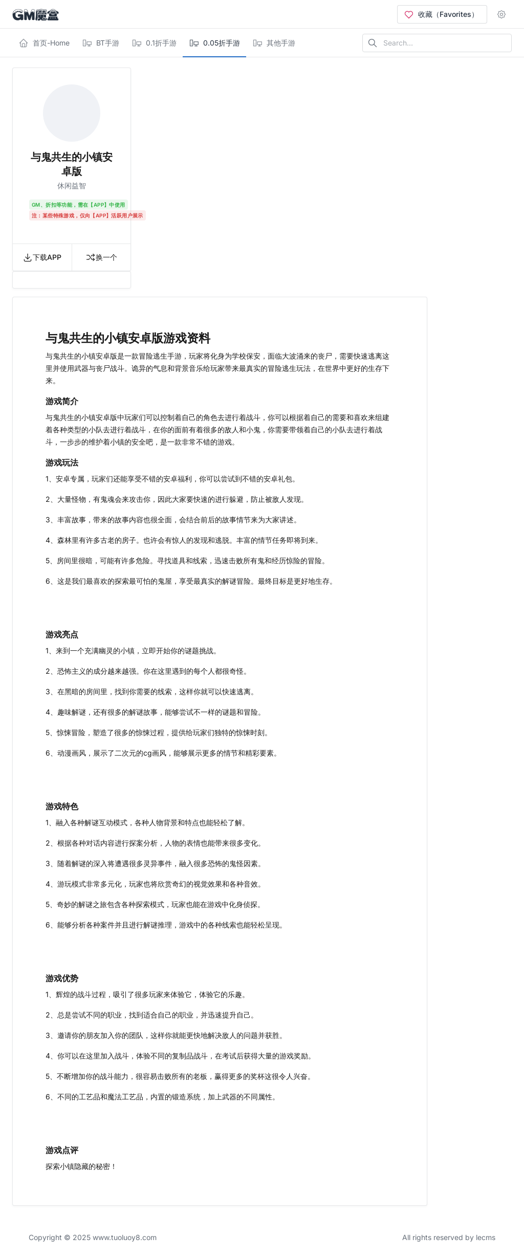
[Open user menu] (503, 14)
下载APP (42, 257)
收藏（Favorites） (441, 14)
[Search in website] (437, 43)
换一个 (101, 257)
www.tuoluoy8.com (125, 1237)
